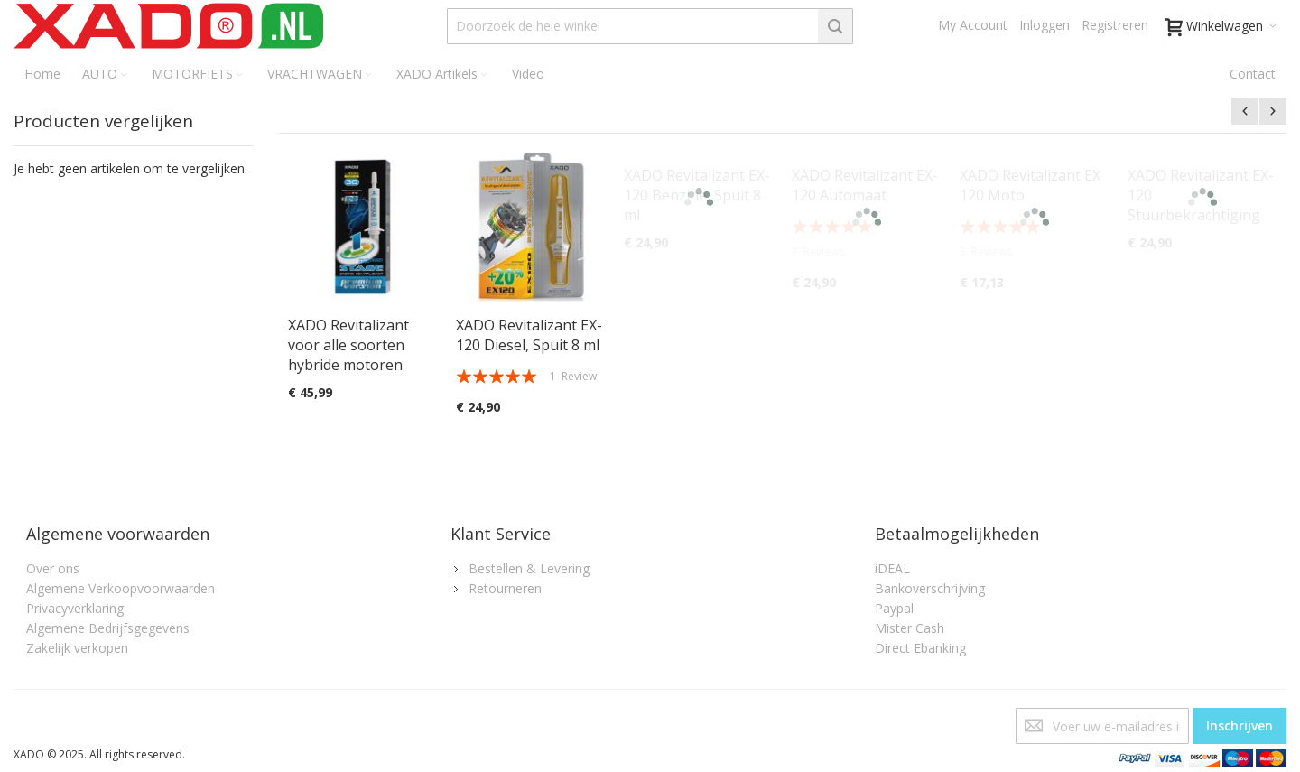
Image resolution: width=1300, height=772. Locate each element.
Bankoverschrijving (930, 588)
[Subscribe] (1239, 726)
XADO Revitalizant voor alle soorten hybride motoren (348, 345)
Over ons (52, 568)
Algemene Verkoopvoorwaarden (120, 588)
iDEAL (892, 568)
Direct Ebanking (920, 647)
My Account (973, 24)
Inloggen (1044, 24)
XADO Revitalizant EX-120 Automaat (865, 185)
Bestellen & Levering (529, 568)
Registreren (1115, 24)
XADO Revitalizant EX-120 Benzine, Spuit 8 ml (697, 195)
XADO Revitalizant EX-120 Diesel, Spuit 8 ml (529, 335)
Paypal (894, 608)
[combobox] (650, 26)
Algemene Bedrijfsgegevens (108, 628)
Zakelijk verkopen (77, 647)
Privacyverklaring (75, 608)
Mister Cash (909, 628)
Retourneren (505, 588)
